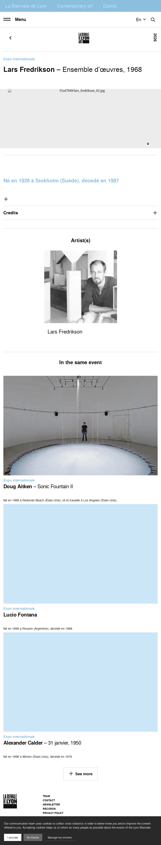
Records (49, 809)
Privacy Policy (53, 813)
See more (80, 773)
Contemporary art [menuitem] (75, 6)
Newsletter (51, 804)
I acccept (12, 837)
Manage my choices (60, 837)
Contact (49, 800)
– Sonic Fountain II (38, 486)
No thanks (33, 837)
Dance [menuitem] (109, 6)
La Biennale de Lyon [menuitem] (26, 6)
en (141, 19)
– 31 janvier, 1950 (42, 742)
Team (46, 796)
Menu (14, 19)
